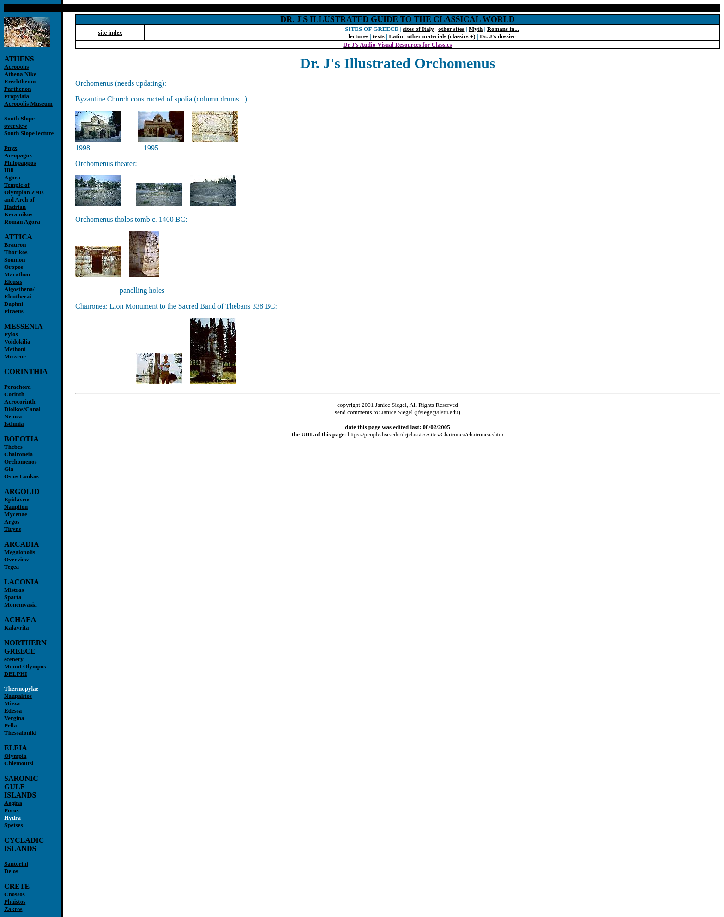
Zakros (13, 908)
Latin (396, 36)
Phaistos (14, 901)
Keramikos (18, 214)
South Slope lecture (29, 133)
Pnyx (10, 147)
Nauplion (16, 506)
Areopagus (18, 155)
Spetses (13, 825)
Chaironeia (18, 454)
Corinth (14, 394)
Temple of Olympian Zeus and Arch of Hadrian (24, 195)
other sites (451, 28)
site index (110, 32)
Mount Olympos (25, 666)
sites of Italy (418, 28)
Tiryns (12, 528)
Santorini (16, 863)
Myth (476, 28)
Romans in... (503, 28)
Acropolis (16, 66)
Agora (12, 177)
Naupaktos (18, 695)
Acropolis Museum (28, 103)
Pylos (11, 334)
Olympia (15, 755)
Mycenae (15, 514)
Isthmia (14, 423)
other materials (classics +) (441, 36)
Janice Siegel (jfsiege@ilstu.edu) (420, 412)
